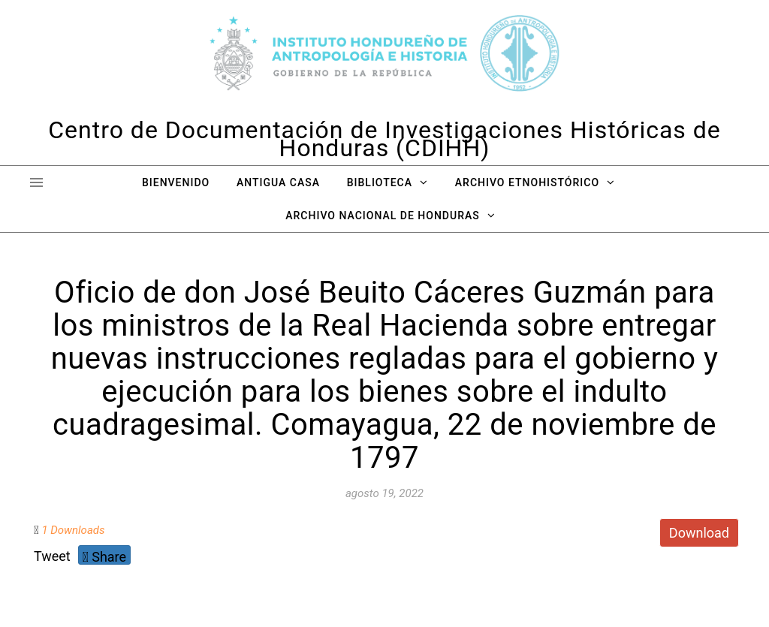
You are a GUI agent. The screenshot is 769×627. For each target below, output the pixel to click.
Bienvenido (176, 182)
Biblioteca (379, 182)
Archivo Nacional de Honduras (382, 216)
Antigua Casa (278, 182)
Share (104, 557)
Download (699, 533)
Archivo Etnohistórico (527, 182)
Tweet (52, 556)
